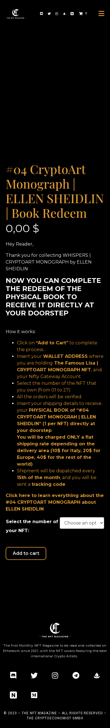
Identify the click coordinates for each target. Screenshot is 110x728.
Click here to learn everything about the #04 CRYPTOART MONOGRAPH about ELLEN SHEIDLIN (55, 502)
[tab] (35, 574)
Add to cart (26, 553)
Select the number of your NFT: (32, 526)
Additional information (35, 574)
